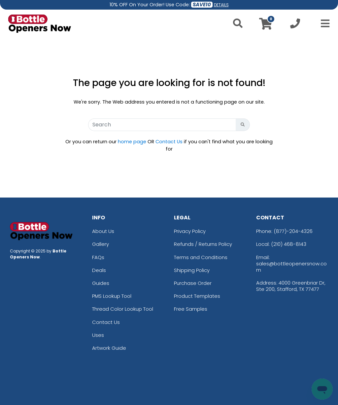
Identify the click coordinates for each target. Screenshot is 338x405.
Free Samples (190, 308)
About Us (103, 231)
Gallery (100, 244)
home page (132, 141)
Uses (98, 335)
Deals (99, 270)
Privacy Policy (190, 231)
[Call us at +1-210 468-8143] (295, 25)
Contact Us (169, 141)
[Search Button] (243, 124)
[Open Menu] (323, 23)
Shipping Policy (192, 270)
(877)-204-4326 (293, 231)
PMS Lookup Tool (111, 295)
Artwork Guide (109, 347)
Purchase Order (193, 283)
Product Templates (197, 295)
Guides (100, 283)
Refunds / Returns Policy (203, 244)
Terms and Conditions (200, 257)
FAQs (98, 257)
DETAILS (221, 5)
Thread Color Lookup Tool (122, 308)
